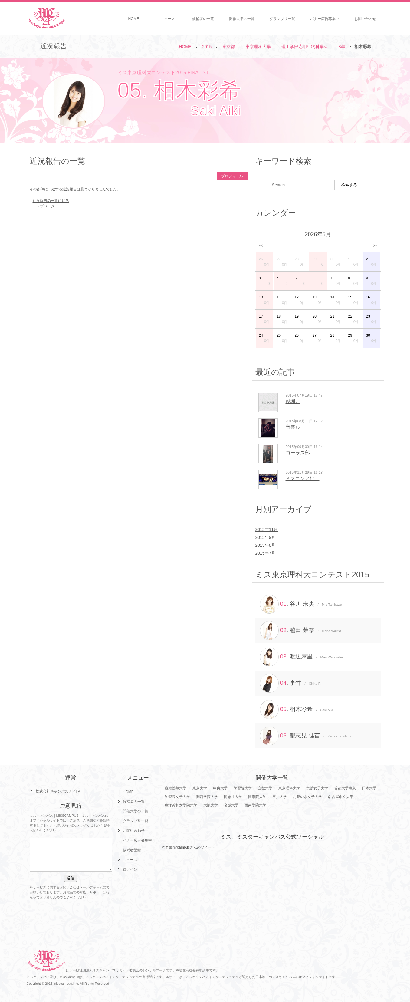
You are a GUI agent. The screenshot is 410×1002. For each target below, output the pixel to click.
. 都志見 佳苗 (305, 736)
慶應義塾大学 (175, 788)
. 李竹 (291, 683)
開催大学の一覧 (241, 19)
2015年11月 (266, 529)
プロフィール (232, 176)
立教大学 (265, 788)
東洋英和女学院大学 (181, 805)
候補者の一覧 (203, 19)
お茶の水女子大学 (307, 797)
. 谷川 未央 (301, 604)
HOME (133, 19)
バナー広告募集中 (324, 19)
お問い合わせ (365, 19)
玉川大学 (279, 797)
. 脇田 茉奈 (300, 630)
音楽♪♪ (293, 427)
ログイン (130, 869)
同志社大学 (233, 797)
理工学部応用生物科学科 (304, 46)
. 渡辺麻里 (301, 657)
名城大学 (231, 805)
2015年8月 (265, 545)
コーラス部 (298, 452)
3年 (342, 46)
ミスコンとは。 (303, 478)
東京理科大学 (258, 46)
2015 (207, 46)
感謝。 (293, 401)
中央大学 (220, 788)
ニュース (167, 19)
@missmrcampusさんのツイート (188, 847)
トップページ (43, 206)
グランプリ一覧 (282, 19)
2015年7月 (265, 553)
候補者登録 (132, 850)
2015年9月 (265, 537)
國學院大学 (257, 797)
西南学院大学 (255, 805)
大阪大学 (210, 805)
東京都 (228, 46)
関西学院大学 (207, 797)
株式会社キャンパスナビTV (58, 791)
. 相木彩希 (296, 709)
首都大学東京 (345, 788)
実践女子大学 (317, 788)
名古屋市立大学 (340, 797)
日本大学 (369, 788)
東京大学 (199, 788)
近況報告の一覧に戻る (51, 201)
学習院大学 (243, 788)
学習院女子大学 (177, 797)
